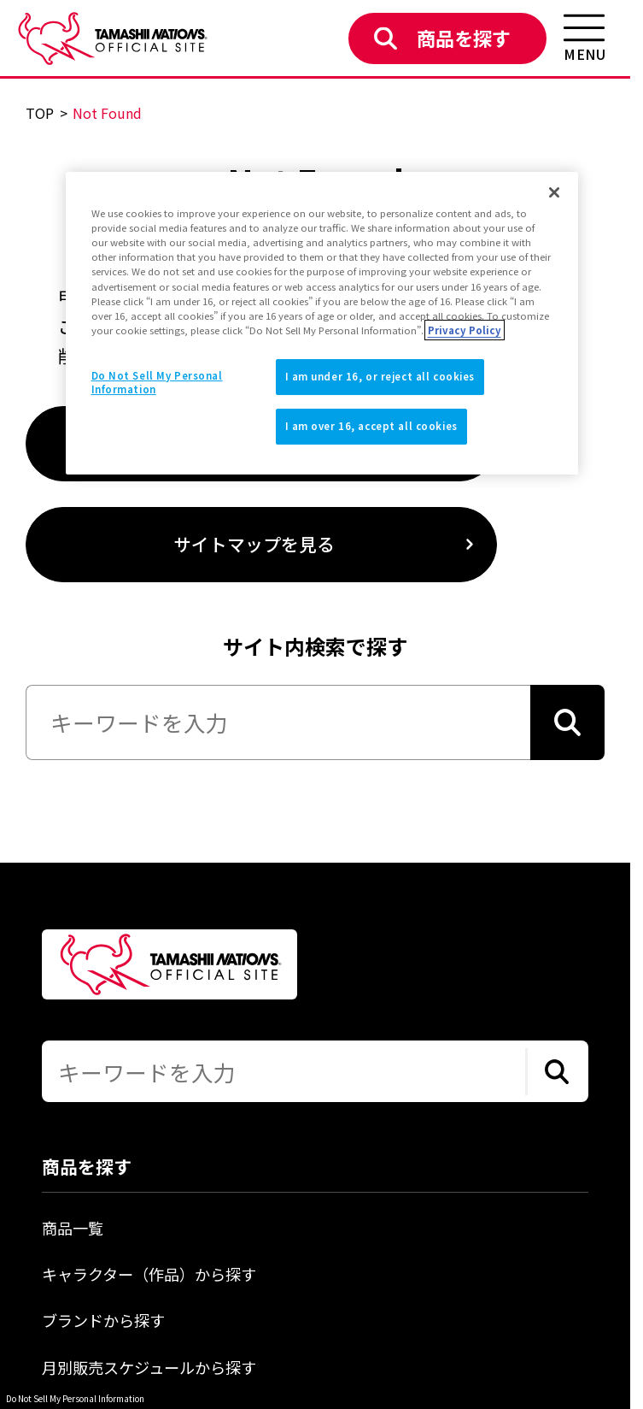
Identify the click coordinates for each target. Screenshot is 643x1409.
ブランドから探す (103, 1320)
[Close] (554, 192)
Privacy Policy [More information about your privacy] (464, 330)
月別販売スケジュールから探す (149, 1367)
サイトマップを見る (254, 544)
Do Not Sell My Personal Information (75, 1398)
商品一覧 (72, 1228)
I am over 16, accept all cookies (371, 426)
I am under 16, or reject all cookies (380, 376)
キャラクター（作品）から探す (149, 1274)
